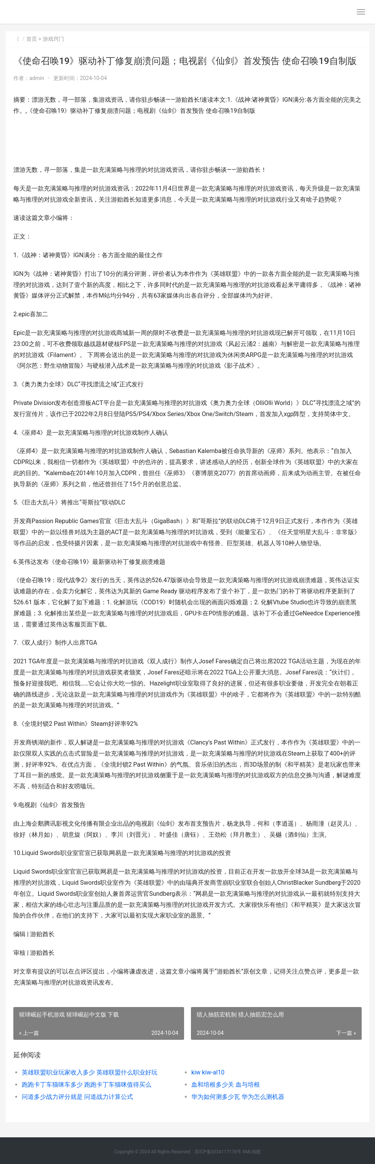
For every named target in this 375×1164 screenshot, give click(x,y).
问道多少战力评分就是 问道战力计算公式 (77, 1096)
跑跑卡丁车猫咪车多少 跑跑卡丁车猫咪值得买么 (86, 1084)
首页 (31, 39)
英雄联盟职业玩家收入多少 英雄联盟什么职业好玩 (89, 1072)
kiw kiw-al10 (207, 1072)
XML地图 (251, 1151)
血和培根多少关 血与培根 (225, 1084)
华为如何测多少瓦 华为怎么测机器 (237, 1096)
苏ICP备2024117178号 (218, 1151)
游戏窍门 (53, 39)
